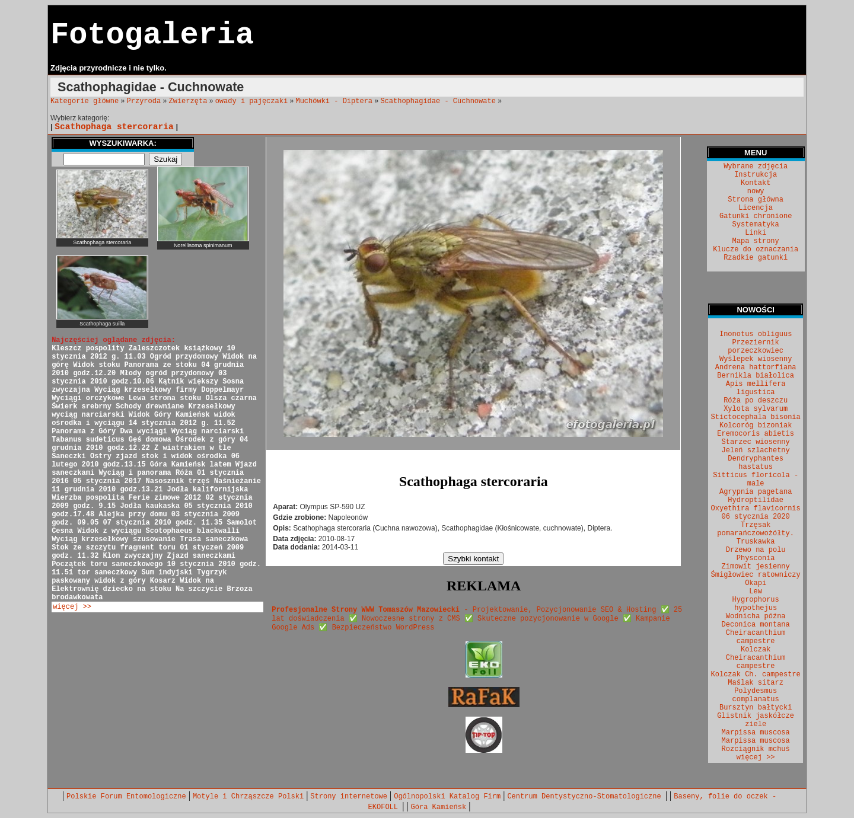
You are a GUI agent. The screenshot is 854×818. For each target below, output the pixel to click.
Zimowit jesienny (756, 567)
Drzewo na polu (756, 550)
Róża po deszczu (756, 401)
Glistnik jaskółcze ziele (755, 720)
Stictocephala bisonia (756, 417)
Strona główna (755, 200)
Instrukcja (755, 175)
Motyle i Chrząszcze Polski (248, 797)
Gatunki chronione (755, 216)
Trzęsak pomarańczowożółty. (755, 529)
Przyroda (144, 101)
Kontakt (755, 183)
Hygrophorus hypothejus (755, 604)
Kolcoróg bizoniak (755, 425)
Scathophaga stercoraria (114, 127)
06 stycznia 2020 (756, 517)
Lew (755, 591)
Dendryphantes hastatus (755, 463)
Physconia (756, 558)
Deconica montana (756, 625)
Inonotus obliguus (755, 334)
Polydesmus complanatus (755, 695)
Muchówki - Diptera (333, 101)
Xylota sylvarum (756, 409)
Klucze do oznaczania (755, 249)
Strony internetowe (348, 797)
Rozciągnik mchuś (756, 749)
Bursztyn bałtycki (755, 708)
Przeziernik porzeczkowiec (755, 346)
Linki (755, 233)
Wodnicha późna (756, 616)
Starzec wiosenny (756, 442)
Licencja (755, 208)
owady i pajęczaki (251, 101)
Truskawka (756, 542)
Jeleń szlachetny (756, 450)
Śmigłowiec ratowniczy (756, 575)
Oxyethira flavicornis (756, 508)
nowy (755, 191)
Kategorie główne (84, 101)
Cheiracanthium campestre (756, 637)
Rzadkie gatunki (756, 258)
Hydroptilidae (755, 500)
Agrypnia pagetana (755, 492)
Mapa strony (755, 241)
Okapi (755, 583)
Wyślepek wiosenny (755, 359)
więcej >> (72, 607)
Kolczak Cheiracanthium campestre (756, 658)
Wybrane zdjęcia (756, 166)
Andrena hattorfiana (755, 367)
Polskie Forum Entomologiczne (126, 797)
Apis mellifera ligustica (756, 388)
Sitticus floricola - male (755, 479)
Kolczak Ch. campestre (756, 674)
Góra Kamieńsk (439, 807)
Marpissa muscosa (756, 732)
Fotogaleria (152, 35)
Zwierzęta (188, 101)
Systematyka (755, 225)
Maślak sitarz (755, 683)
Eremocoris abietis (755, 434)
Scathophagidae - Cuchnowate (437, 101)
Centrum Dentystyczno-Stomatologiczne (586, 797)
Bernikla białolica (755, 376)
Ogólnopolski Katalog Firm (447, 797)
